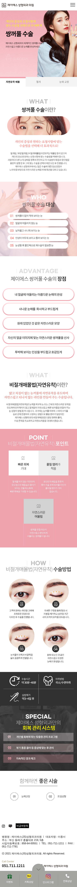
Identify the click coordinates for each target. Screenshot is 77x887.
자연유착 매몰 (13, 81)
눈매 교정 (64, 81)
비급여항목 (22, 826)
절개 (38, 81)
